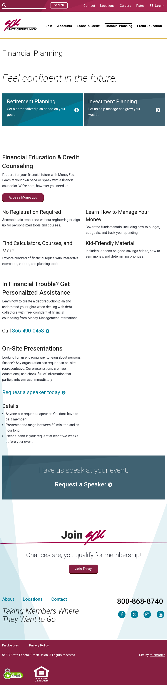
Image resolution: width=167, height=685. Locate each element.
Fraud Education (149, 26)
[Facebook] (121, 614)
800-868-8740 (140, 601)
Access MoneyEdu (23, 197)
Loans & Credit (88, 26)
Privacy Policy (39, 645)
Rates (140, 6)
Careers (125, 6)
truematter (157, 655)
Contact (89, 6)
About (8, 599)
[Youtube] (160, 614)
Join (48, 26)
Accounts (64, 26)
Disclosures (10, 645)
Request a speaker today (31, 392)
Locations (107, 6)
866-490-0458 (28, 331)
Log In (157, 6)
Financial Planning (118, 26)
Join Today (83, 569)
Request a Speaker (80, 484)
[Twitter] (134, 614)
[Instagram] (147, 614)
